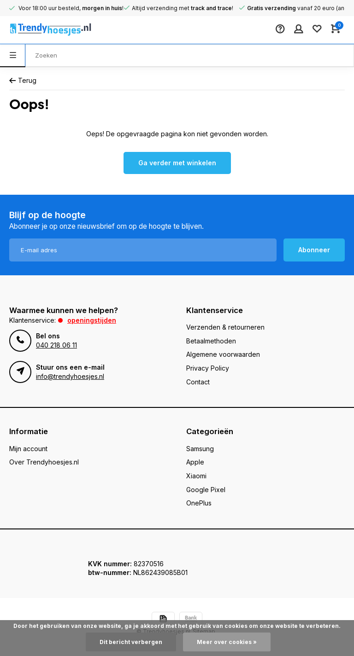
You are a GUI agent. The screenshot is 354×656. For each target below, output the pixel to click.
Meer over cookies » (227, 642)
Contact (198, 382)
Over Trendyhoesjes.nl (44, 462)
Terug (22, 80)
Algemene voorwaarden (223, 354)
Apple (195, 462)
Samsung (200, 449)
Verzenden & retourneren (225, 327)
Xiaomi (196, 476)
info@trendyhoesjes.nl (70, 376)
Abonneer (314, 250)
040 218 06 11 (56, 345)
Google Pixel (205, 489)
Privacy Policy (207, 368)
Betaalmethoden (211, 341)
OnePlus (199, 503)
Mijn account (28, 449)
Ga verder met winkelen (177, 163)
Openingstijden (91, 320)
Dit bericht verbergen (131, 642)
